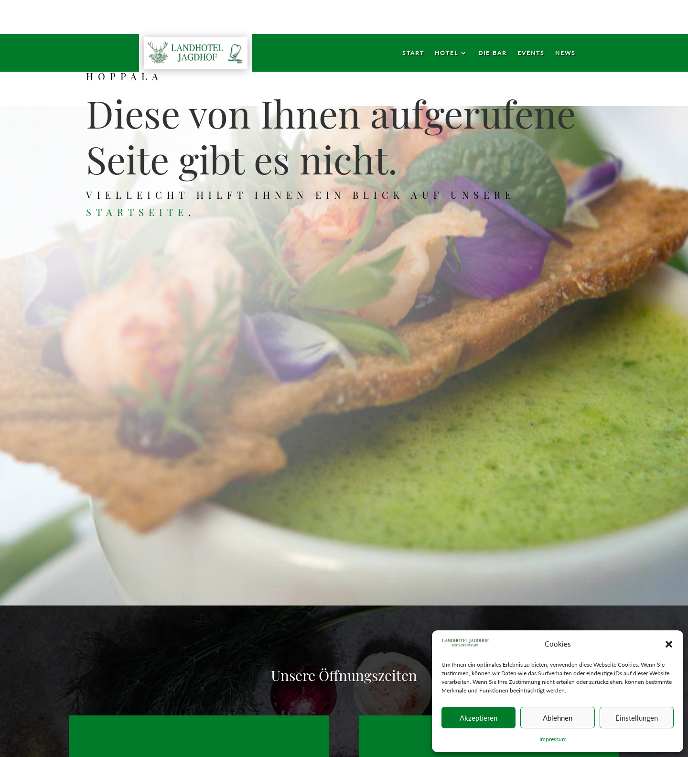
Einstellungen (636, 718)
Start (413, 53)
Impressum (553, 739)
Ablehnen (557, 718)
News (565, 53)
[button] (669, 644)
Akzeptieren (478, 718)
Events (531, 53)
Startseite (142, 210)
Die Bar (492, 53)
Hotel (446, 53)
